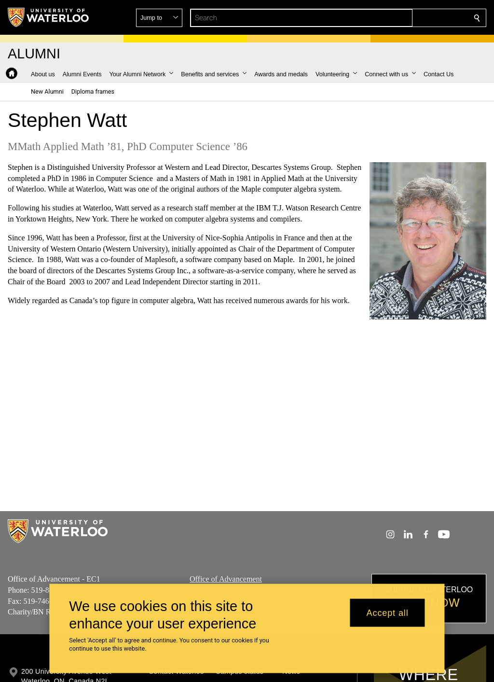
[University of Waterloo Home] (49, 17)
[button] (407, 18)
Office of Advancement (226, 579)
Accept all (388, 612)
